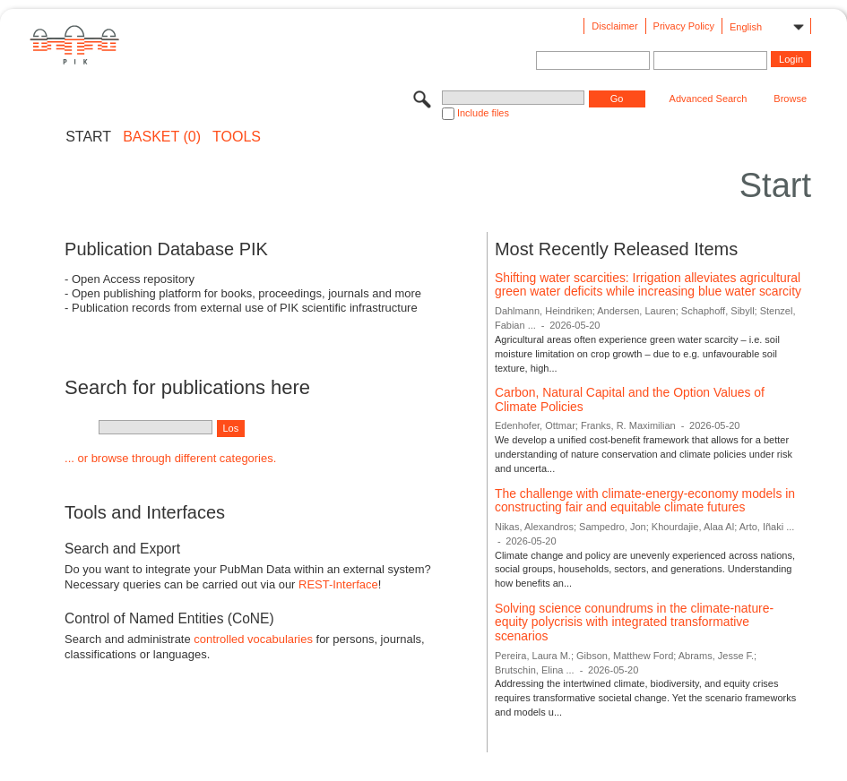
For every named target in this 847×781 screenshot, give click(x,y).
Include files (483, 112)
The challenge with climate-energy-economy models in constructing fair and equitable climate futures (645, 500)
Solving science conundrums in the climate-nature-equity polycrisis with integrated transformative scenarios (634, 622)
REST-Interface (338, 584)
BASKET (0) (162, 137)
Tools (236, 137)
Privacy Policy (683, 26)
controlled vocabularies (253, 639)
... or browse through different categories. (170, 458)
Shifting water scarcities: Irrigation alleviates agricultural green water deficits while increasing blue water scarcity (648, 284)
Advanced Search (709, 98)
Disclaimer (614, 26)
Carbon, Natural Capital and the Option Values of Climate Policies (630, 399)
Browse (790, 98)
